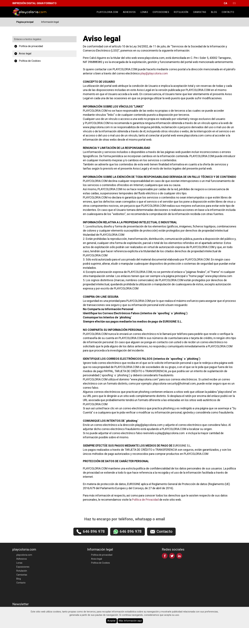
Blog (214, 12)
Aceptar (111, 620)
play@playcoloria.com (154, 73)
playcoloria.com (107, 12)
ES (234, 3)
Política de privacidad (28, 46)
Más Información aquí (130, 620)
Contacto (228, 12)
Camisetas (199, 12)
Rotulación (181, 12)
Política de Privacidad (145, 499)
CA (225, 3)
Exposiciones (161, 12)
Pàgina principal (25, 22)
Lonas (144, 12)
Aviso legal (22, 53)
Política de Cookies (27, 61)
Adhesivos (129, 12)
